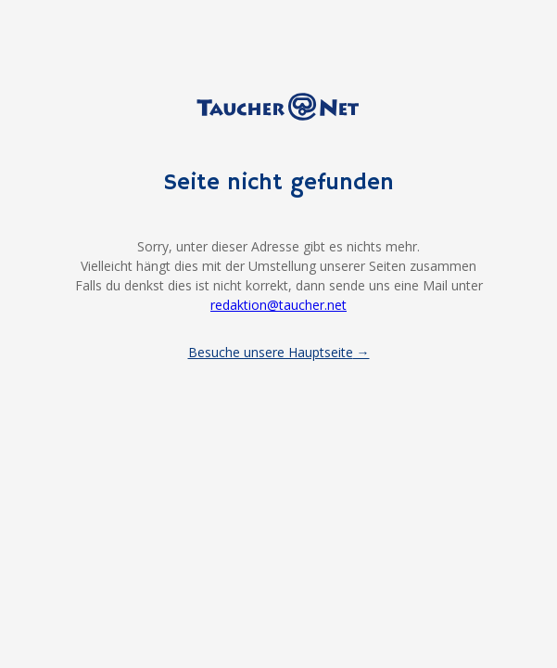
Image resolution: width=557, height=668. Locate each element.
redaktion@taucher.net (278, 305)
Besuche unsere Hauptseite (270, 352)
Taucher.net (278, 107)
